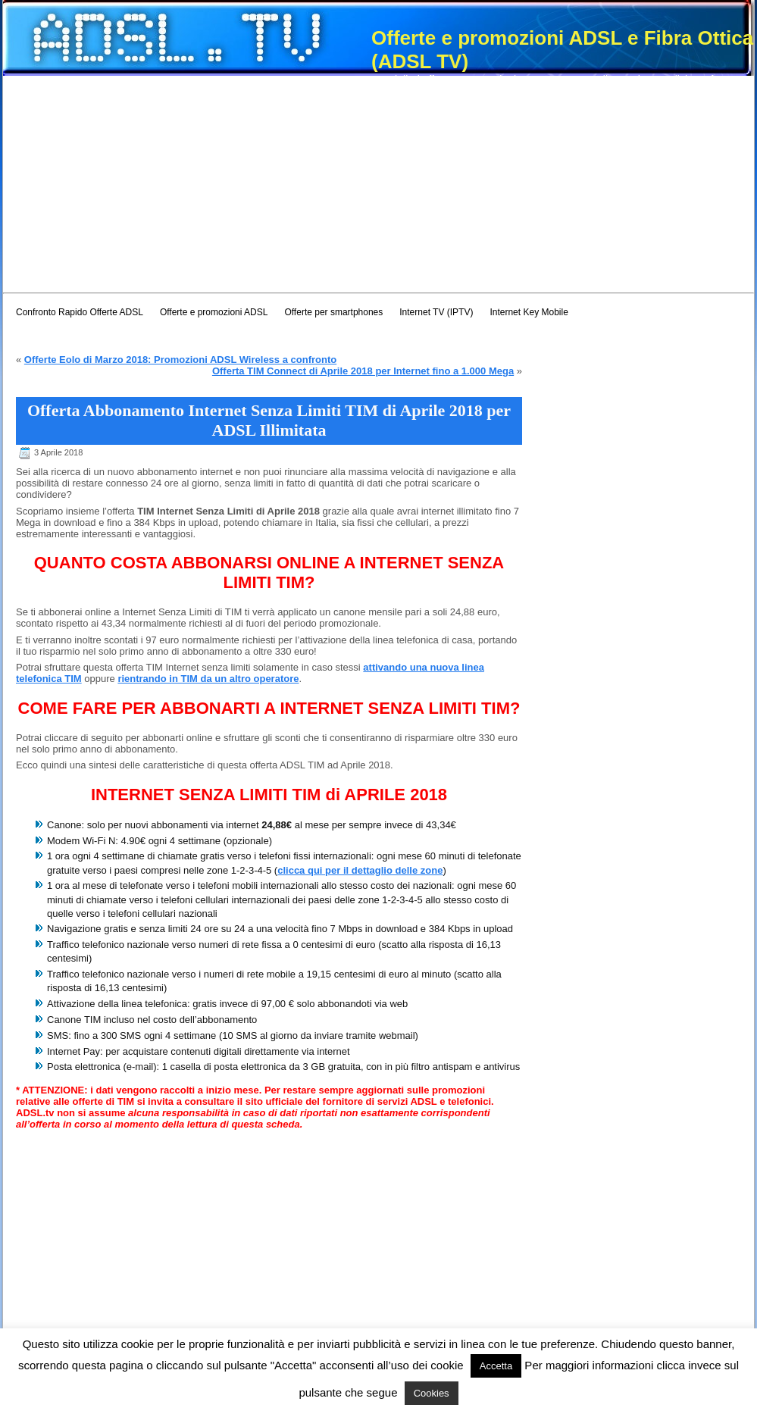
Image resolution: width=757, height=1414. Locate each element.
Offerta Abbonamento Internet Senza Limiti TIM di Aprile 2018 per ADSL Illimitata (269, 420)
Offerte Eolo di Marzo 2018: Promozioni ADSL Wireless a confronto (180, 359)
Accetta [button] (496, 1366)
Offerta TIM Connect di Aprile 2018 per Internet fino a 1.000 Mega (363, 371)
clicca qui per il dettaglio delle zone (360, 870)
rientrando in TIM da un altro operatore (208, 678)
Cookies (431, 1393)
